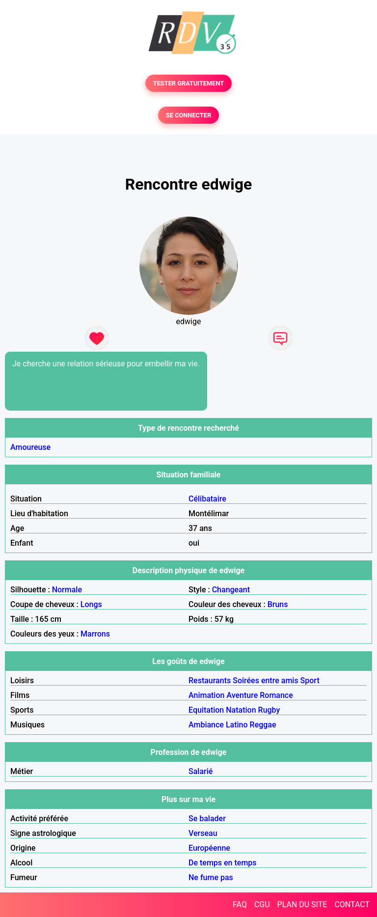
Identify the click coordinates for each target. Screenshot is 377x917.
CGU (262, 904)
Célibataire (207, 498)
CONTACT (352, 904)
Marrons (95, 634)
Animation (206, 695)
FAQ (240, 904)
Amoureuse (30, 447)
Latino (237, 724)
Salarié (200, 771)
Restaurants (209, 680)
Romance (276, 695)
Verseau (202, 833)
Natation (241, 710)
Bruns (278, 604)
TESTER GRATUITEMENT (188, 83)
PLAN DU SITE (302, 904)
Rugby (269, 710)
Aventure (242, 695)
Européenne (209, 848)
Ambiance (206, 724)
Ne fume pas (210, 877)
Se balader (207, 818)
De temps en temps (222, 862)
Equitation (206, 710)
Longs (91, 604)
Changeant (231, 589)
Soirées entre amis (265, 680)
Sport (310, 680)
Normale (67, 589)
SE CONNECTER (188, 115)
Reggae (263, 724)
